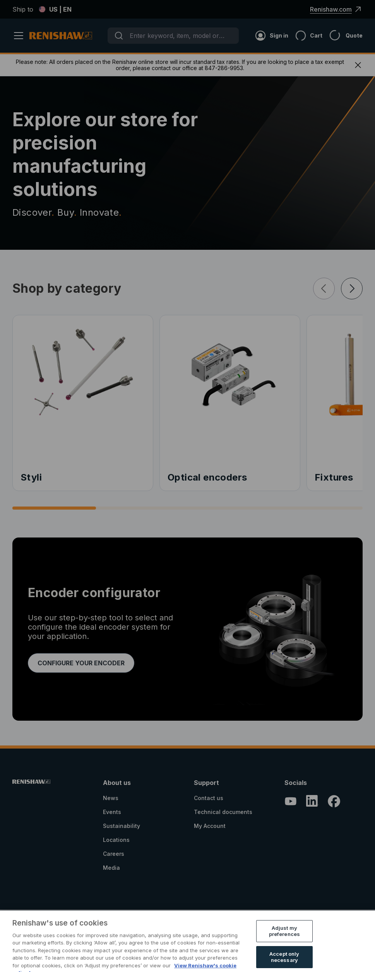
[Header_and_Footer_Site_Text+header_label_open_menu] (20, 35)
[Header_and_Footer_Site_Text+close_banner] (358, 65)
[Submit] (118, 35)
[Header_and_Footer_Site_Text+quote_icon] (342, 35)
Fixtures (334, 477)
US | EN (55, 9)
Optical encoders (207, 477)
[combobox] (173, 35)
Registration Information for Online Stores (244, 941)
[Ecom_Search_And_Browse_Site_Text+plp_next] (352, 288)
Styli (31, 477)
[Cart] (305, 35)
